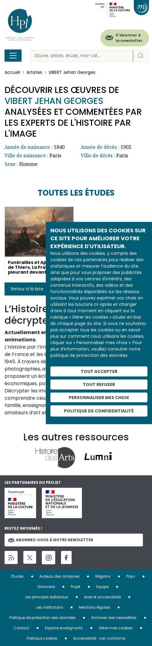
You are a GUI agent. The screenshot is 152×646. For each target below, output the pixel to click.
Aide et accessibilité (102, 597)
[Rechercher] (81, 56)
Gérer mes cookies (116, 628)
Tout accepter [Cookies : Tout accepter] (99, 371)
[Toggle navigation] (13, 56)
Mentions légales (94, 607)
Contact (21, 628)
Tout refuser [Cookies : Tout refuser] (99, 384)
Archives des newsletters (114, 617)
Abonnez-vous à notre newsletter (50, 539)
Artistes (34, 72)
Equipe (102, 586)
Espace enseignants (64, 628)
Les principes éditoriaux (46, 597)
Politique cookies (42, 638)
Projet (75, 586)
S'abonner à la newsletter (129, 37)
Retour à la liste (27, 289)
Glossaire (46, 586)
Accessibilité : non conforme (99, 638)
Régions (102, 576)
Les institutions (49, 607)
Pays (130, 576)
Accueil (12, 72)
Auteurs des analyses (59, 576)
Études (17, 576)
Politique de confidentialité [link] (99, 411)
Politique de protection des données (42, 617)
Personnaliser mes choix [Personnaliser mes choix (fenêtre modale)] (99, 397)
